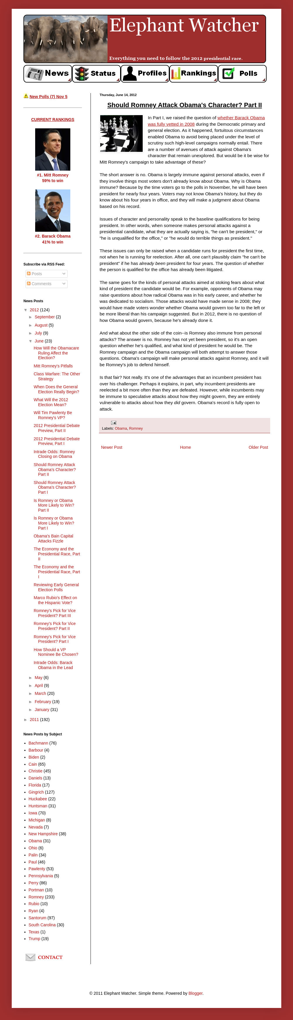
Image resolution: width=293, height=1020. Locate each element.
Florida (35, 785)
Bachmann (38, 743)
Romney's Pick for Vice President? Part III (55, 613)
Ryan (33, 910)
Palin (33, 855)
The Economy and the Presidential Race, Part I (57, 571)
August (41, 325)
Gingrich (36, 792)
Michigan (37, 820)
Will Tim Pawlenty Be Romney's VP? (53, 415)
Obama (121, 428)
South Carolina (42, 924)
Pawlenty (37, 868)
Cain (33, 764)
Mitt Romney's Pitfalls (53, 366)
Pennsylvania (41, 875)
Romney (136, 428)
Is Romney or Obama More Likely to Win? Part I (54, 523)
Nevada (36, 827)
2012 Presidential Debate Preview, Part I (57, 441)
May (39, 677)
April (39, 685)
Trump (34, 938)
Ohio (33, 848)
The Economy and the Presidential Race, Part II (57, 554)
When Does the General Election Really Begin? (56, 389)
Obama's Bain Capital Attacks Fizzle (53, 538)
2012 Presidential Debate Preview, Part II (57, 428)
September (45, 317)
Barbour (36, 750)
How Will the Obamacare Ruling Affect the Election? (56, 353)
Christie (35, 771)
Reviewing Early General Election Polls (56, 587)
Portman (36, 890)
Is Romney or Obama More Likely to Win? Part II (54, 505)
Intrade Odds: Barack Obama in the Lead (53, 665)
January (42, 709)
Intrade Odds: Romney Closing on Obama (54, 454)
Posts (34, 273)
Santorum (38, 917)
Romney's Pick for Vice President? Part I (55, 639)
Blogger (195, 993)
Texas (34, 932)
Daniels (35, 778)
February (43, 701)
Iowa (33, 813)
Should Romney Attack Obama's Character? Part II (55, 469)
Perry (33, 882)
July (39, 333)
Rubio (34, 903)
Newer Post (111, 447)
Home (185, 447)
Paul (33, 862)
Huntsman (38, 806)
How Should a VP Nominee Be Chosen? (56, 652)
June (40, 341)
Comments (39, 283)
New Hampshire (43, 833)
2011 (35, 719)
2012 (35, 309)
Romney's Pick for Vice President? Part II (55, 626)
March (41, 693)
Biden (34, 757)
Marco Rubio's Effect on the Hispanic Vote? (55, 600)
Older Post (258, 447)
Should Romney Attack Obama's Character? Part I (55, 487)
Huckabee (38, 798)
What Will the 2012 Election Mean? (51, 402)
